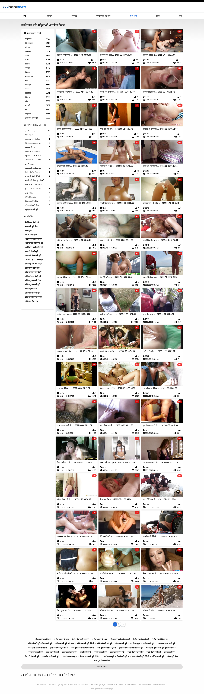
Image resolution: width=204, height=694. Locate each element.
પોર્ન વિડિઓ (37, 135)
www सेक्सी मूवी (31, 235)
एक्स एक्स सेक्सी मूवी (35, 652)
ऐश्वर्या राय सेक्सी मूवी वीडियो (89, 656)
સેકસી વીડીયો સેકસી (37, 160)
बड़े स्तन (37, 47)
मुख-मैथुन (37, 39)
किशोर (37, 97)
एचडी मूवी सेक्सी (85, 652)
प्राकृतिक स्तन (37, 114)
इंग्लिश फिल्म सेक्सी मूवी (33, 276)
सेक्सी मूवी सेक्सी (95, 689)
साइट (158, 16)
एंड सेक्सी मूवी (135, 643)
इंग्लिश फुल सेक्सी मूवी (32, 284)
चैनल (180, 16)
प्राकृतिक (37, 93)
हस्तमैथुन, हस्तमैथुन (37, 118)
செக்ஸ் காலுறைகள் (37, 143)
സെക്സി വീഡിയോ (37, 184)
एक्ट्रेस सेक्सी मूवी (148, 643)
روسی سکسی (37, 164)
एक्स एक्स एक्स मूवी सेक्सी (59, 648)
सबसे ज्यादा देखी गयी (103, 16)
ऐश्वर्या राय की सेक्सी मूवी (50, 656)
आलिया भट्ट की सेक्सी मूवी (34, 260)
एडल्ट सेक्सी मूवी (169, 652)
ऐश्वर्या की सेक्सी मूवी (32, 656)
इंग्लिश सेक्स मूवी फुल (61, 639)
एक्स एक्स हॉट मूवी (52, 652)
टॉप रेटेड (74, 16)
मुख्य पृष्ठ (24, 16)
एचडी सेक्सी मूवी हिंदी (117, 652)
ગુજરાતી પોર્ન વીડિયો (37, 176)
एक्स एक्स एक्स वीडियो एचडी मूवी (82, 648)
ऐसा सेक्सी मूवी (122, 656)
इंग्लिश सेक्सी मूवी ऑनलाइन (64, 643)
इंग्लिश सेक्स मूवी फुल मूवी (80, 639)
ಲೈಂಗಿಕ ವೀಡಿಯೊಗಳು (37, 156)
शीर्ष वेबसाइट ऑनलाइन (37, 124)
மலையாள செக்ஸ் (37, 139)
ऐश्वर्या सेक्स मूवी (108, 656)
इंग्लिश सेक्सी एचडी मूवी (141, 639)
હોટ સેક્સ (37, 193)
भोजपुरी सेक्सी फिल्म (37, 205)
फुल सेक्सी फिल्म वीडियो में (37, 189)
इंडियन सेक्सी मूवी (121, 643)
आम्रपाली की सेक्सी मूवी (33, 255)
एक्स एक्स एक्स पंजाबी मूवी (37, 648)
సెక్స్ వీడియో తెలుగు (37, 172)
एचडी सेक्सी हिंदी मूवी (153, 652)
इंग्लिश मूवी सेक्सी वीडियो (33, 297)
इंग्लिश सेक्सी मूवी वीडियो (85, 643)
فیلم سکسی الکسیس (37, 168)
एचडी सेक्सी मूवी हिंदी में (135, 652)
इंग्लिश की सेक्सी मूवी (32, 268)
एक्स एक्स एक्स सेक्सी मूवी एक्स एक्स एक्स (160, 648)
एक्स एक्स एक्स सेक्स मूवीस (106, 648)
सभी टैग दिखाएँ (102, 667)
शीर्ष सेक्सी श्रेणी (34, 33)
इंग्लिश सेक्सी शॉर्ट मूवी (104, 643)
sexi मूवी (28, 231)
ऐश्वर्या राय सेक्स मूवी (70, 656)
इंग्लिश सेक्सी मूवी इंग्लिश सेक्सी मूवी (40, 643)
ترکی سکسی (37, 131)
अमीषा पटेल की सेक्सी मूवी (34, 243)
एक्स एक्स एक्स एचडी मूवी (166, 643)
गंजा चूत (37, 85)
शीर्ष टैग (30, 216)
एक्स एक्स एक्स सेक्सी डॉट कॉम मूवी (131, 648)
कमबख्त (37, 51)
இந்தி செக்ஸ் (37, 197)
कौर (37, 101)
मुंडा (37, 80)
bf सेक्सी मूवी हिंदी (31, 226)
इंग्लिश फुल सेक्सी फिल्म (33, 280)
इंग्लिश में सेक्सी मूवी (32, 301)
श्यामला (37, 68)
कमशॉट (37, 60)
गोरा (37, 109)
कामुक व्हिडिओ (37, 147)
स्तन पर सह (37, 76)
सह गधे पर (37, 105)
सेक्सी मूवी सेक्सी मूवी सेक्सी (37, 180)
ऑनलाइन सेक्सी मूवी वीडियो (139, 656)
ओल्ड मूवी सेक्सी (172, 656)
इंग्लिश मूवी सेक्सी (31, 289)
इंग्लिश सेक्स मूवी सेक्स (99, 639)
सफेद (37, 56)
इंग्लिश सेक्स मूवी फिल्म (43, 639)
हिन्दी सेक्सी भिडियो (37, 201)
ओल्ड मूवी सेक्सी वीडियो (102, 661)
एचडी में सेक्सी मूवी (100, 652)
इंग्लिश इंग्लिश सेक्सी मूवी (33, 264)
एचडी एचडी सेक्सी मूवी (69, 652)
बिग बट (37, 64)
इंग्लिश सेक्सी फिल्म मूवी (160, 639)
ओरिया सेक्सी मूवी (158, 656)
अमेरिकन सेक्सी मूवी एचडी (34, 247)
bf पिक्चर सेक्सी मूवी (32, 222)
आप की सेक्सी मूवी (31, 251)
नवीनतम (49, 16)
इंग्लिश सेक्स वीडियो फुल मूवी (120, 639)
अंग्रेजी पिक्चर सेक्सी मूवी (33, 239)
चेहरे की (37, 89)
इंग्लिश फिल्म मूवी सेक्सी (33, 272)
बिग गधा (37, 72)
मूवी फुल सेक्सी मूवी (37, 209)
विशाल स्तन (37, 43)
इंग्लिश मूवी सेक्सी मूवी (32, 293)
